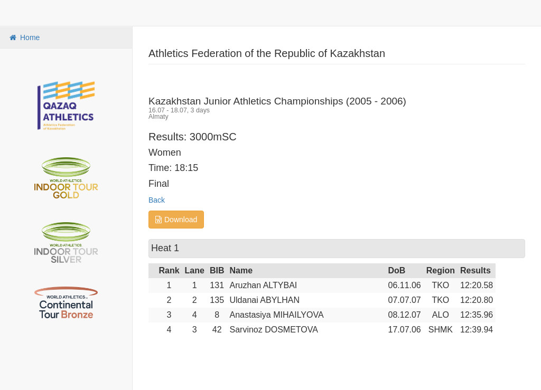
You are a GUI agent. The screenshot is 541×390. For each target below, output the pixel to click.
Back (156, 200)
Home (24, 37)
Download (176, 219)
